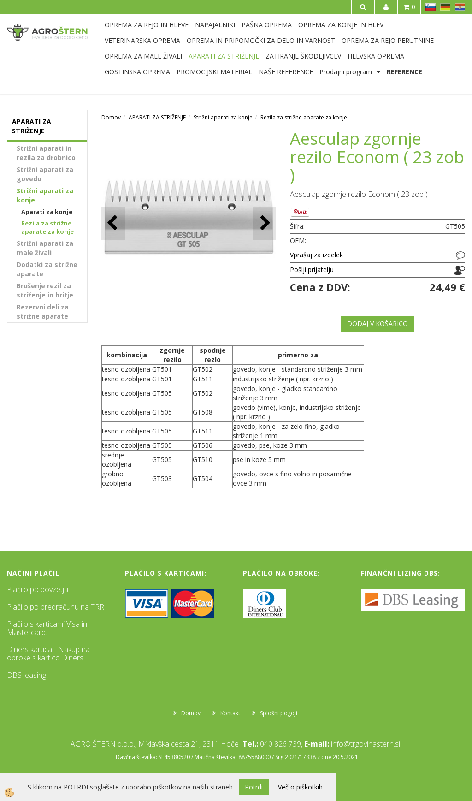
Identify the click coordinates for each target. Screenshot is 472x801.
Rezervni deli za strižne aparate (43, 311)
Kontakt (230, 713)
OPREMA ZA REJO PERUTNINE (388, 40)
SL (430, 7)
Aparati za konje (46, 212)
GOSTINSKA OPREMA (137, 71)
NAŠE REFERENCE (286, 71)
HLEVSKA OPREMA (376, 56)
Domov (111, 117)
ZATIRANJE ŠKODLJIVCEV (303, 56)
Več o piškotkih (300, 787)
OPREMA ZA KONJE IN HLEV (341, 24)
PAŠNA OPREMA (267, 24)
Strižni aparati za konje (45, 195)
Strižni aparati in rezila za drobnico (46, 153)
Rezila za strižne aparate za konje (47, 227)
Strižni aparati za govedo (45, 174)
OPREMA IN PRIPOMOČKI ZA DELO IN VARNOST (261, 40)
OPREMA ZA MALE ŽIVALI (143, 56)
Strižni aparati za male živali (45, 248)
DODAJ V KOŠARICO (377, 323)
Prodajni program (345, 71)
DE (445, 7)
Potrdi (254, 787)
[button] (264, 223)
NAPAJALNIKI (215, 24)
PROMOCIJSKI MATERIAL (214, 71)
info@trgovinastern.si (365, 744)
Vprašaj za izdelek (316, 254)
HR (460, 7)
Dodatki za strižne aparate (47, 269)
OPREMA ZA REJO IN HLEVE (147, 24)
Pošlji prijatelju (312, 269)
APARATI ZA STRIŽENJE (224, 56)
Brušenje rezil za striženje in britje (45, 290)
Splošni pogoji (278, 713)
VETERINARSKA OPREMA (142, 40)
